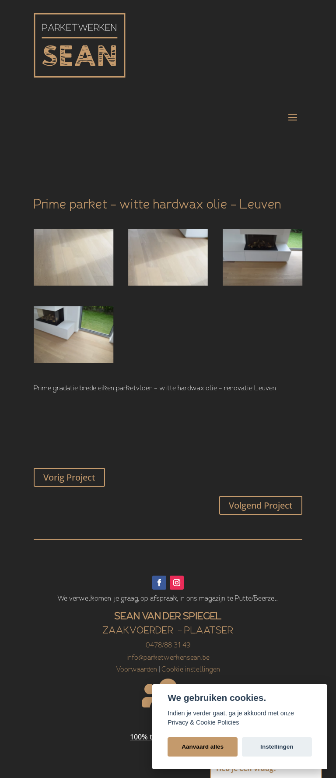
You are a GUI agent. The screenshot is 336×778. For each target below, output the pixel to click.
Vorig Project (69, 477)
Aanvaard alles (203, 746)
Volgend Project (261, 505)
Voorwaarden (136, 669)
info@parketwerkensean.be (168, 657)
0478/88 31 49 (168, 645)
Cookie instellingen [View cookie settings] (190, 669)
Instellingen (277, 746)
